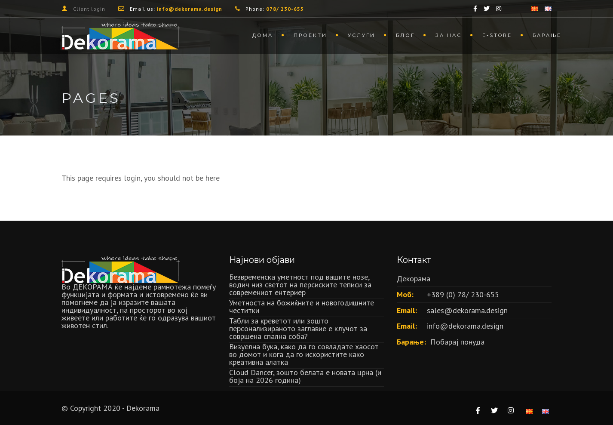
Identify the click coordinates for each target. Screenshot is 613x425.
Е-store (497, 35)
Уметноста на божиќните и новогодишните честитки (301, 306)
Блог (405, 35)
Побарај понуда (457, 342)
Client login (89, 9)
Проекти (310, 35)
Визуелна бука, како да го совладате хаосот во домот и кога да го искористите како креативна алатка (304, 354)
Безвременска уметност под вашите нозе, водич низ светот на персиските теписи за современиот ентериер (300, 284)
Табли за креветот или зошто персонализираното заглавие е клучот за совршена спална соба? (298, 328)
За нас (448, 35)
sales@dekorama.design (467, 310)
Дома (262, 35)
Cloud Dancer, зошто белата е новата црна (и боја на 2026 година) (305, 376)
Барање (547, 35)
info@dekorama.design (465, 326)
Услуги (361, 35)
